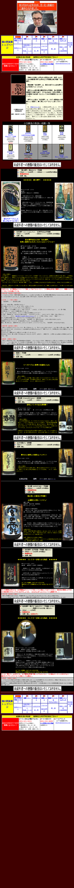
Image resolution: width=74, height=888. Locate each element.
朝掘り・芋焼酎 (20, 353)
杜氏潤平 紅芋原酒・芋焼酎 (45, 151)
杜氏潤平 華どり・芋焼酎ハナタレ (61, 155)
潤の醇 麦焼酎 (61, 133)
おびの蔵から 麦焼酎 (10, 152)
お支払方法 (36, 47)
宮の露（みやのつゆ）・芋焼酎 (38, 486)
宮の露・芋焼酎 (28, 153)
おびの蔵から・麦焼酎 (23, 443)
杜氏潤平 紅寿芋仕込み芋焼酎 (28, 133)
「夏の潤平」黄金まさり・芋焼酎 (30, 170)
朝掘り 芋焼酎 (45, 133)
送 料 (36, 51)
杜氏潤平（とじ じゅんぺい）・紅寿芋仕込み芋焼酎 (34, 232)
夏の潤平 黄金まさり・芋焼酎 (10, 135)
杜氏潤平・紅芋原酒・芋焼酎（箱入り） (38, 549)
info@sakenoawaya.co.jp (63, 63)
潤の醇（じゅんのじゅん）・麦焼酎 (31, 398)
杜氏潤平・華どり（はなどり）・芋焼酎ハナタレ (38, 606)
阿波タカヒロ (34, 107)
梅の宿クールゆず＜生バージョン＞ (25, 316)
